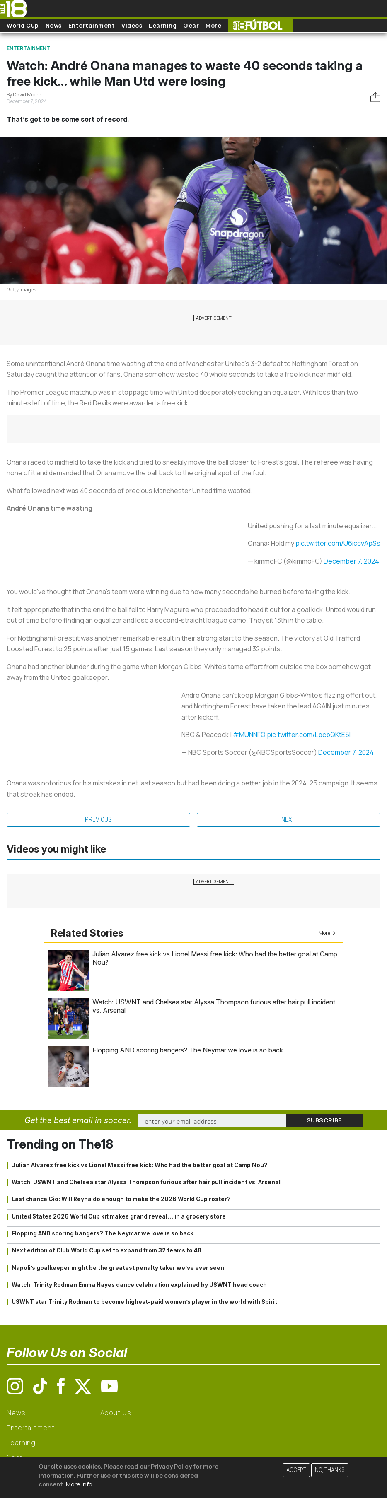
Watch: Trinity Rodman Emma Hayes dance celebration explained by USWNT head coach (139, 1284)
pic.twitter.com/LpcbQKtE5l (309, 734)
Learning (163, 25)
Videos (131, 25)
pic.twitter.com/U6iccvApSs (337, 543)
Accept (296, 1470)
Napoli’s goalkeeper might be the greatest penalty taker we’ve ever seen (118, 1267)
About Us (115, 1412)
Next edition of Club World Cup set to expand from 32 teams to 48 (106, 1250)
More (213, 25)
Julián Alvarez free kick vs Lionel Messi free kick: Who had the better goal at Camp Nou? (140, 1165)
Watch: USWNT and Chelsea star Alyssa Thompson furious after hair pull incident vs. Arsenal (146, 1182)
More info (79, 1484)
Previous (98, 820)
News (54, 25)
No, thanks (330, 1470)
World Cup (23, 25)
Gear (191, 25)
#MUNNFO (249, 734)
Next (288, 820)
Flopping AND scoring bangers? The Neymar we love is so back (187, 1050)
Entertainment (91, 25)
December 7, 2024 (351, 561)
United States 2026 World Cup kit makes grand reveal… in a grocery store (119, 1216)
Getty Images (21, 289)
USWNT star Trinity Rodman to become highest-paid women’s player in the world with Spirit (144, 1301)
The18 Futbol (260, 25)
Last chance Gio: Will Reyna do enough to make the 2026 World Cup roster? (121, 1199)
